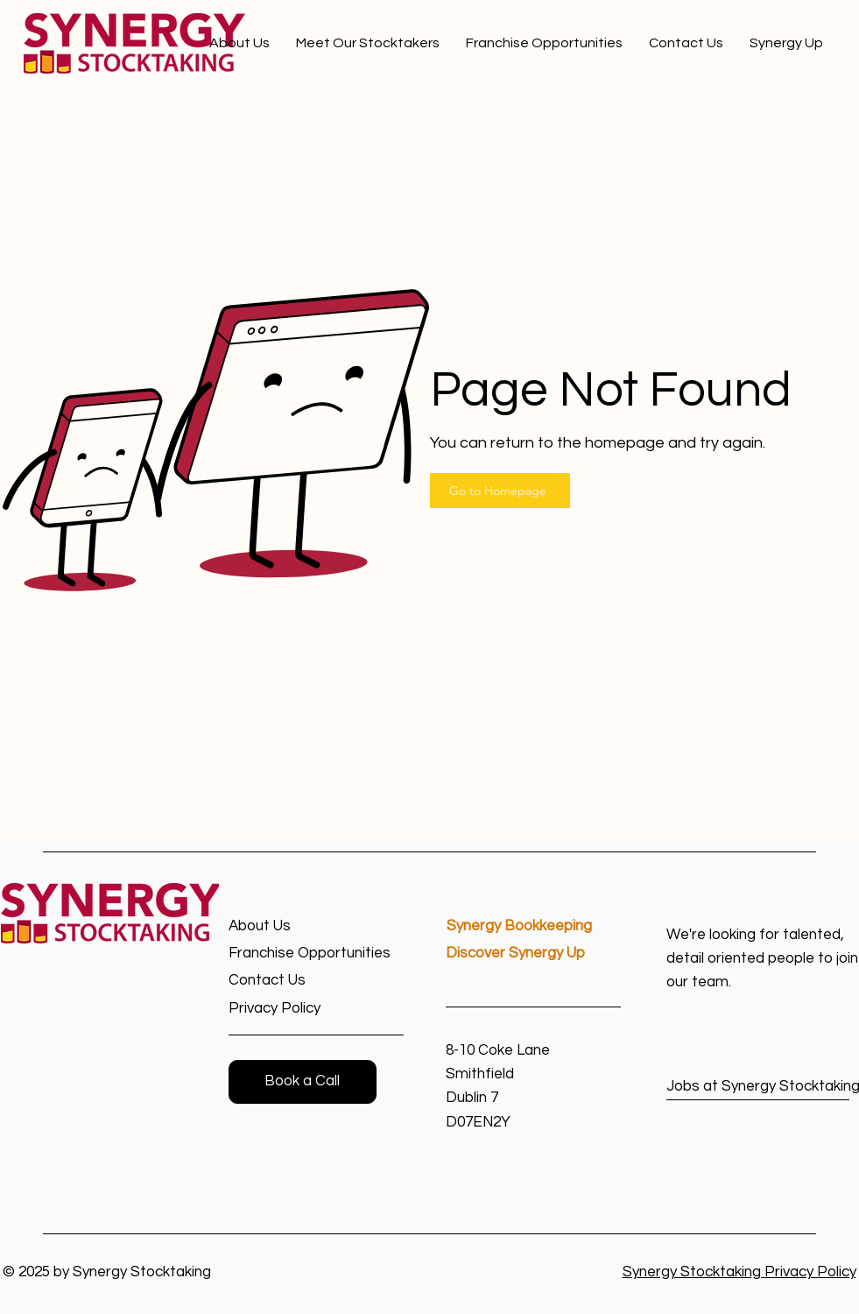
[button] (303, 1082)
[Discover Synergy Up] (533, 953)
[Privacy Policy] (291, 1009)
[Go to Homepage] (500, 490)
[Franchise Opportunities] (316, 953)
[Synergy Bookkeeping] (534, 926)
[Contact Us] (291, 981)
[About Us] (291, 926)
